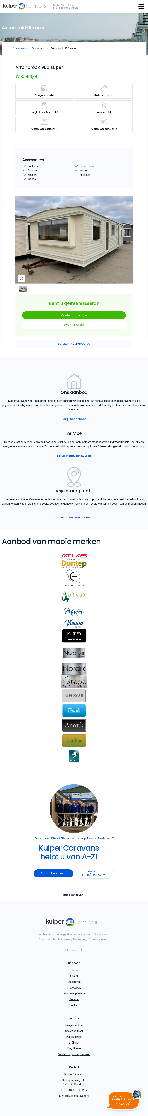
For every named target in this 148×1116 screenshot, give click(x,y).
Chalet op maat (74, 1031)
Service (74, 999)
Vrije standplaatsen (74, 993)
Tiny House (74, 1048)
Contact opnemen (74, 315)
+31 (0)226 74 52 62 (63, 5)
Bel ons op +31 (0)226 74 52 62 (95, 873)
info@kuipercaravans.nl (65, 8)
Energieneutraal (74, 1025)
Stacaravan (74, 981)
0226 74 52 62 (74, 325)
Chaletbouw (74, 987)
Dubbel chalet (74, 1036)
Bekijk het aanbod (74, 419)
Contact (74, 1005)
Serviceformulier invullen (74, 456)
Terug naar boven (74, 894)
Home (74, 970)
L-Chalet (74, 1042)
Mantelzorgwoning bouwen (74, 1054)
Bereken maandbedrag (74, 344)
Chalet (74, 976)
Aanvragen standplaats (74, 517)
